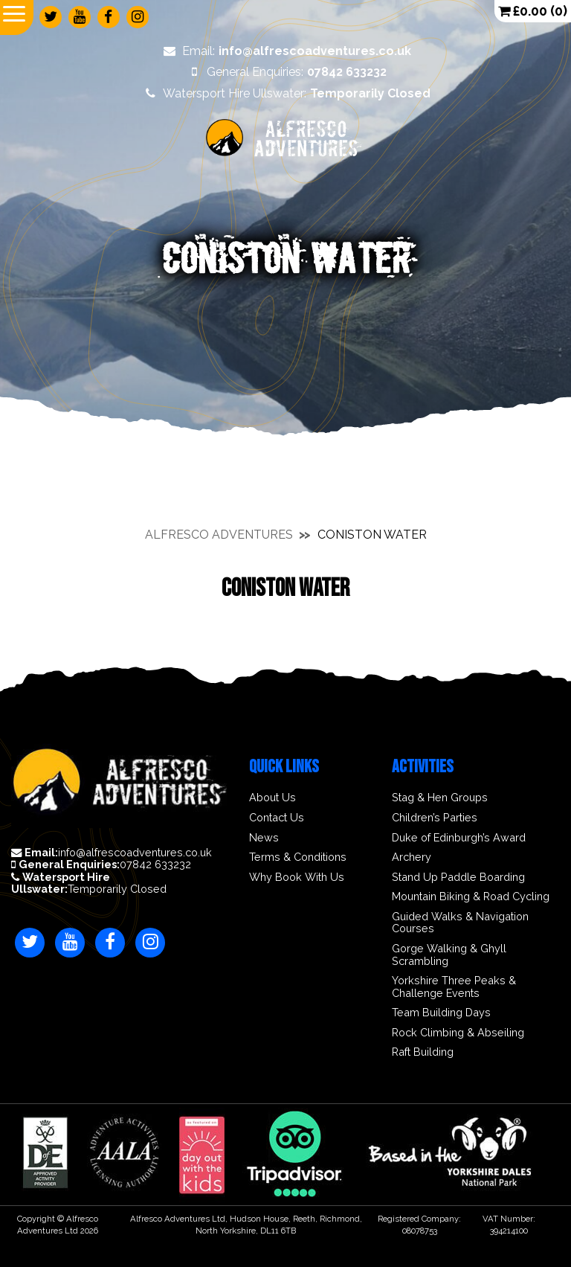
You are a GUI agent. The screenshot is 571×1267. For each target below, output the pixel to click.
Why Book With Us (296, 877)
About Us (272, 797)
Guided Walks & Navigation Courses (460, 923)
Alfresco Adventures (219, 534)
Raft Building (423, 1052)
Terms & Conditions (297, 857)
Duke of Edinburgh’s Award (459, 838)
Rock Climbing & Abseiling (458, 1033)
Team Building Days (441, 1013)
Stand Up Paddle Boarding (458, 877)
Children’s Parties (434, 818)
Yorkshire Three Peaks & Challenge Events (454, 987)
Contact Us (276, 818)
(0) (532, 11)
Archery (411, 857)
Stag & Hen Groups (440, 797)
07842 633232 (101, 864)
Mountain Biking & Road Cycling (470, 896)
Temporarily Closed (89, 883)
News (264, 838)
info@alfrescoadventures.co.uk (111, 853)
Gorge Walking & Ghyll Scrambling (449, 955)
